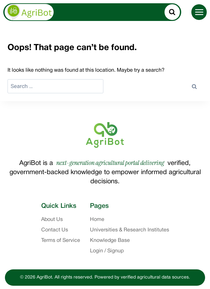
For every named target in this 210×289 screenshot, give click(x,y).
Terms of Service (60, 240)
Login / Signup (107, 251)
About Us (52, 219)
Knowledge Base (110, 240)
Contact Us (54, 230)
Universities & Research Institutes (129, 230)
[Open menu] (199, 12)
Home (97, 219)
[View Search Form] (172, 12)
